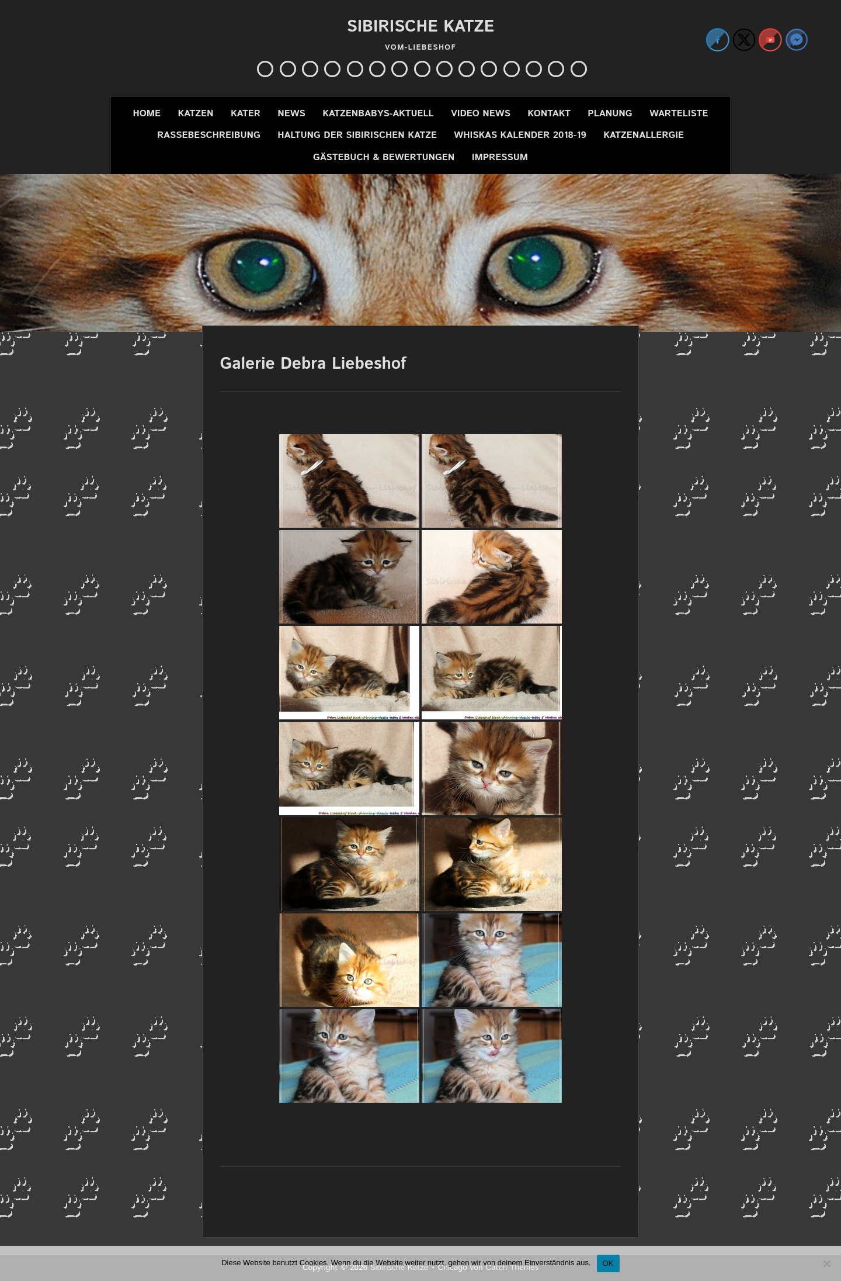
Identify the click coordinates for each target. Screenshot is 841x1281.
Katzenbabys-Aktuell (378, 113)
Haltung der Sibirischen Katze (357, 135)
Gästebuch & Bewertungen (383, 157)
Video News (480, 113)
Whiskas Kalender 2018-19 (520, 135)
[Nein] (826, 1263)
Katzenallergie (643, 135)
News (291, 113)
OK (608, 1263)
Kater (245, 113)
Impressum (500, 157)
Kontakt (549, 113)
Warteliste (678, 113)
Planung (610, 113)
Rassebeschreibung (208, 135)
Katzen (195, 113)
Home (147, 113)
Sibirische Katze (420, 27)
